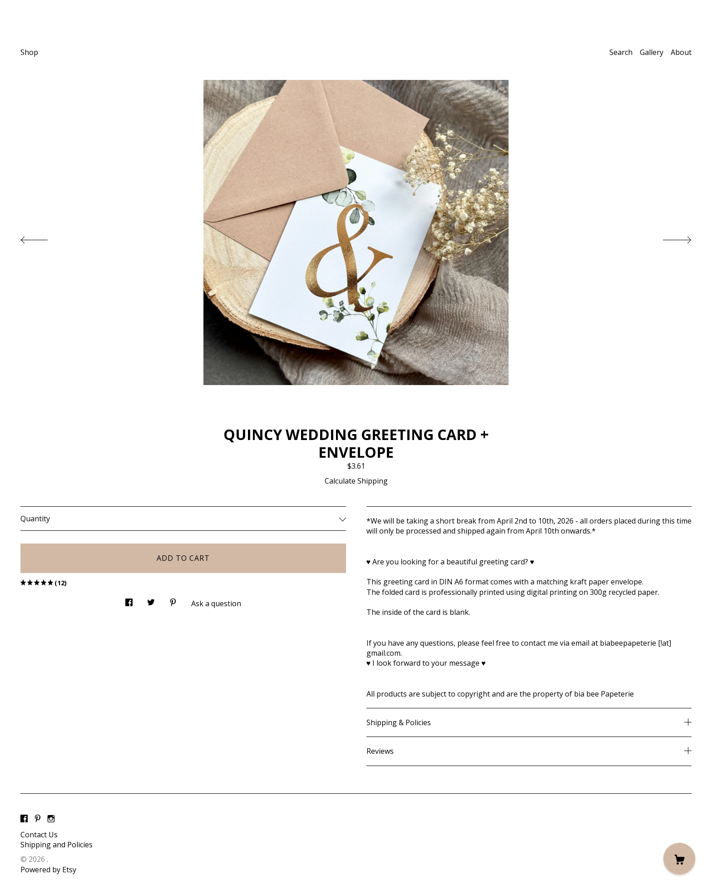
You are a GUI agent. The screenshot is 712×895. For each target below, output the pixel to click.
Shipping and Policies (56, 845)
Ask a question (216, 603)
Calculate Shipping (356, 481)
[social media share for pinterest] (173, 599)
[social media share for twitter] (151, 599)
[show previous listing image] (43, 237)
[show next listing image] (669, 237)
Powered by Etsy (48, 870)
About (681, 52)
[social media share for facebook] (129, 599)
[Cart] (679, 859)
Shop (29, 52)
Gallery (651, 52)
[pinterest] (37, 819)
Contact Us (39, 835)
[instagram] (51, 819)
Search (621, 52)
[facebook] (24, 819)
